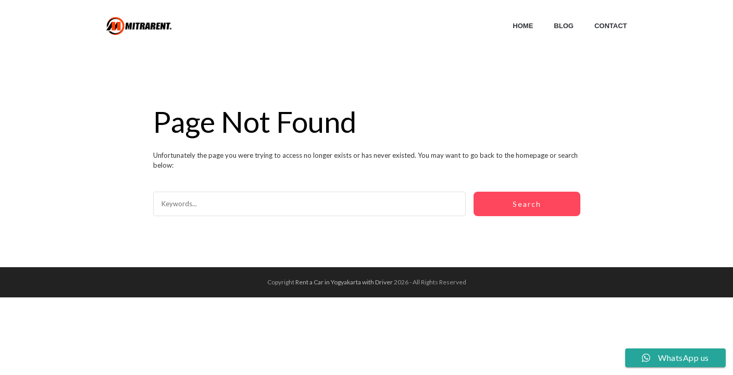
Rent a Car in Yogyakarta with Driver (344, 282)
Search (527, 203)
